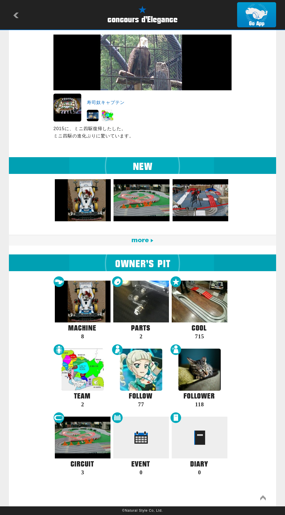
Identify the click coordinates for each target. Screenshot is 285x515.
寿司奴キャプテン (106, 102)
